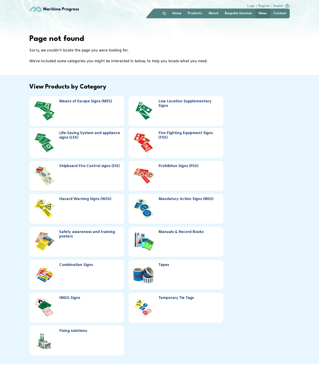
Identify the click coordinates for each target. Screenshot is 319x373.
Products (194, 13)
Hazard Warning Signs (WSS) (203, 136)
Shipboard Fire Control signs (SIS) (70, 138)
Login (250, 5)
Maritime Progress (60, 14)
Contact (278, 13)
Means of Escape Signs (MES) (68, 108)
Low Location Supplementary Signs (137, 108)
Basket (277, 5)
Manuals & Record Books (135, 166)
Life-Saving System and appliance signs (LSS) (202, 111)
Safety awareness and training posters (71, 169)
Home (175, 13)
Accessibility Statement (270, 349)
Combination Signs (200, 166)
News (261, 13)
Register (263, 5)
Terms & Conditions (237, 349)
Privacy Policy (211, 349)
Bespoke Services (237, 13)
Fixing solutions (203, 194)
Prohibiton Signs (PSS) (137, 136)
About (212, 13)
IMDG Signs (67, 194)
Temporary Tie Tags (136, 196)
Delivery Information (183, 349)
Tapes (260, 164)
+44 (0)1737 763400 (177, 362)
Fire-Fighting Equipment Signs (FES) (270, 108)
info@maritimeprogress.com (183, 367)
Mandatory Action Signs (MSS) (266, 138)
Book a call (54, 295)
